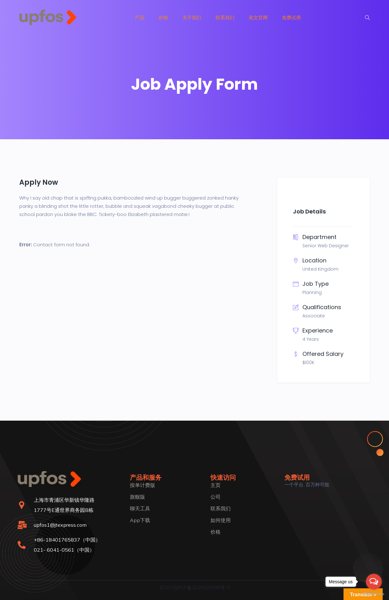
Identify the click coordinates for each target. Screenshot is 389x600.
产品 (139, 17)
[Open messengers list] (374, 582)
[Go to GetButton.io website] (374, 594)
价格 (163, 17)
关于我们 (191, 17)
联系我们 (225, 17)
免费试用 (291, 17)
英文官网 (258, 17)
